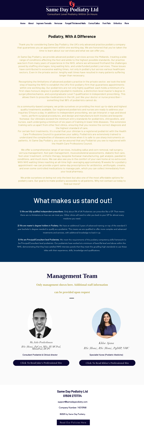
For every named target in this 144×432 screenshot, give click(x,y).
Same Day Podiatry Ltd (72, 391)
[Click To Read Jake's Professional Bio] (41, 363)
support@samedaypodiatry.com (72, 401)
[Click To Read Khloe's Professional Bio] (107, 363)
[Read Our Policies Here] (73, 422)
